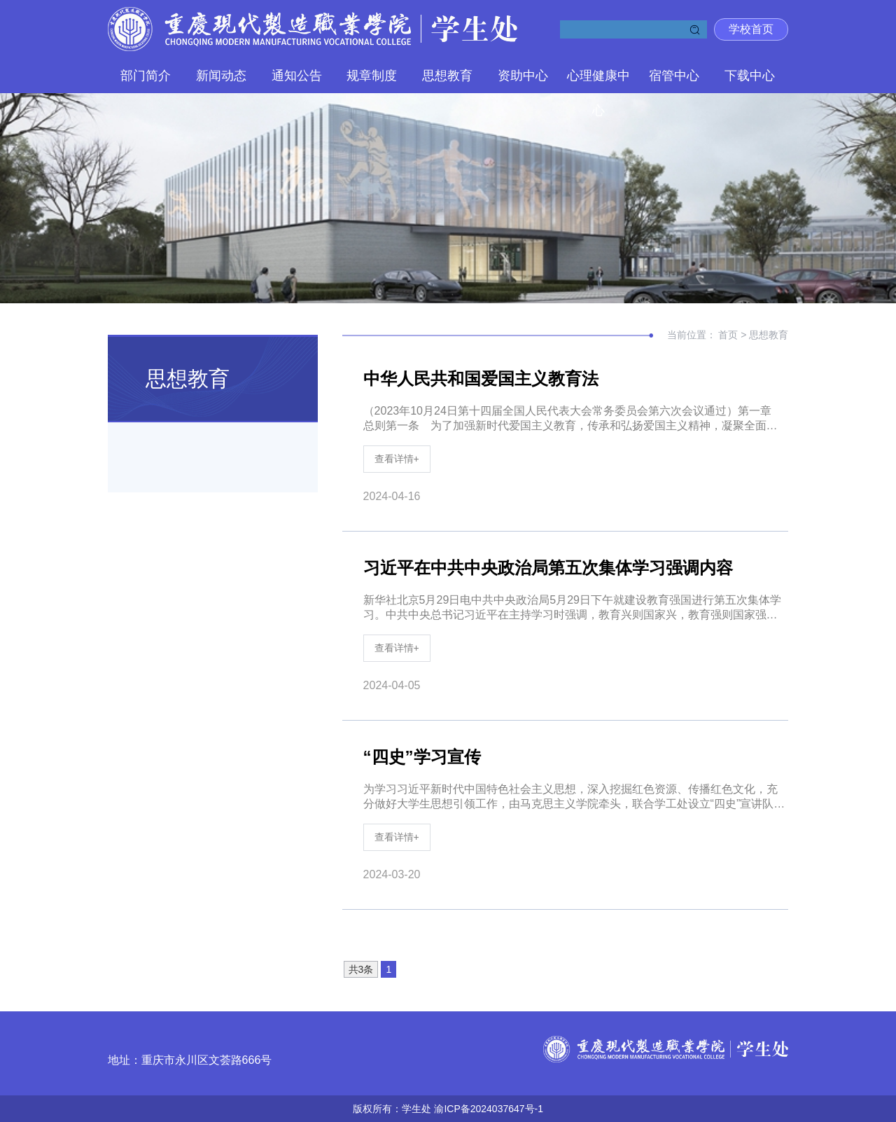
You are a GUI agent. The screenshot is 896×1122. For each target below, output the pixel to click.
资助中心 (523, 76)
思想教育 (447, 76)
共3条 (361, 969)
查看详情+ (396, 458)
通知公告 (297, 76)
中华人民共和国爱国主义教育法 (480, 378)
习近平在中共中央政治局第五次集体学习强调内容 (548, 567)
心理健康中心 (598, 81)
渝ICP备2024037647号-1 (488, 1108)
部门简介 (145, 76)
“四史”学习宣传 (422, 756)
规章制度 (371, 76)
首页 (729, 334)
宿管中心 (674, 76)
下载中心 (749, 76)
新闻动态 (221, 76)
